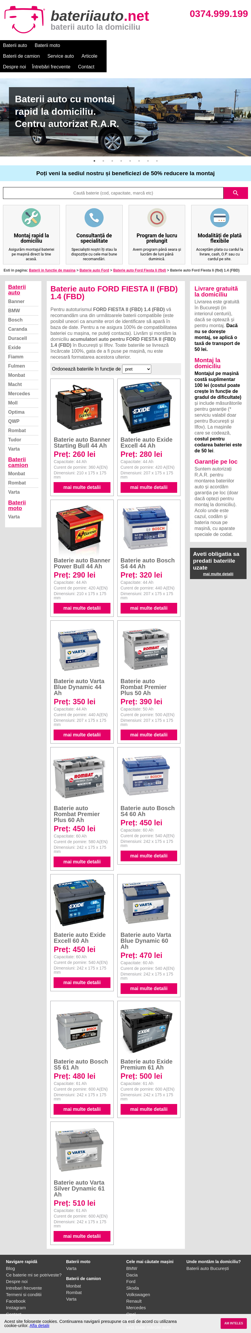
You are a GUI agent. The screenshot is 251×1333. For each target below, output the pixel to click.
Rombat (17, 419)
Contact (11, 56)
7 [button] (148, 150)
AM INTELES (233, 1323)
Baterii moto (47, 45)
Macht (15, 373)
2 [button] (103, 150)
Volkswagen (138, 1283)
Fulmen (16, 355)
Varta (14, 438)
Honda (132, 1309)
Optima (16, 401)
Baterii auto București (207, 1257)
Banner (16, 290)
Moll (13, 392)
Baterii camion (18, 451)
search (235, 182)
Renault (134, 1290)
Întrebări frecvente (218, 45)
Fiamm (16, 346)
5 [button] (130, 150)
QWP (13, 410)
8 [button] (157, 150)
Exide (14, 336)
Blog (10, 1257)
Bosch (15, 309)
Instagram (16, 1296)
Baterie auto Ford (94, 260)
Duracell (17, 327)
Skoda (132, 1277)
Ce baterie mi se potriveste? (34, 1264)
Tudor (14, 429)
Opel (131, 1303)
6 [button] (139, 150)
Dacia (132, 1264)
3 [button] (112, 150)
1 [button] (94, 150)
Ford (130, 1270)
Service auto (125, 45)
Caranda (17, 318)
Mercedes (19, 382)
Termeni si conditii (23, 1283)
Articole (154, 45)
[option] (125, 107)
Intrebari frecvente (24, 1277)
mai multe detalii (82, 476)
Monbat (16, 364)
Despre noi (181, 45)
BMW (14, 299)
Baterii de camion (86, 45)
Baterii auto (15, 45)
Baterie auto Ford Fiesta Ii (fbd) (139, 260)
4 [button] (121, 150)
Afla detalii (39, 1325)
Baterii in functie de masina (52, 260)
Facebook (16, 1290)
